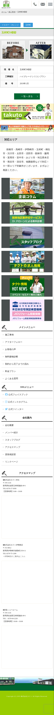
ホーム (4, 12)
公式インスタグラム (16, 402)
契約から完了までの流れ (17, 364)
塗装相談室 (10, 454)
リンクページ (11, 462)
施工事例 (11, 12)
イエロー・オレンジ (10, 25)
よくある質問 (11, 378)
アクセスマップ (12, 447)
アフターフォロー (13, 342)
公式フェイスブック (16, 394)
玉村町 (28, 25)
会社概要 (9, 425)
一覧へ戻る (27, 96)
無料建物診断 (11, 356)
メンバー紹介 (11, 432)
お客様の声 (10, 349)
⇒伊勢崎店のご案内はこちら (14, 556)
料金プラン (10, 371)
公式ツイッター (14, 409)
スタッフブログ (12, 440)
